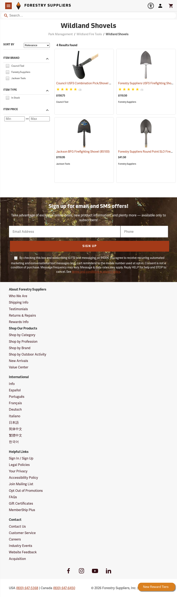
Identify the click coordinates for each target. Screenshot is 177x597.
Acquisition (17, 559)
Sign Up (89, 246)
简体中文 (15, 429)
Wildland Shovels (117, 34)
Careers (15, 539)
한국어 (14, 442)
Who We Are (18, 296)
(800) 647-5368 (27, 588)
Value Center (18, 367)
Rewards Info (19, 322)
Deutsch (15, 409)
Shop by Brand (19, 348)
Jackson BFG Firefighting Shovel (83, 151)
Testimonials (18, 309)
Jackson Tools (63, 164)
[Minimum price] (14, 118)
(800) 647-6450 (64, 588)
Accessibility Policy (23, 477)
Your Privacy (18, 471)
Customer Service (22, 533)
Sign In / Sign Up (21, 458)
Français (15, 403)
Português (16, 396)
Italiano (14, 416)
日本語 (14, 422)
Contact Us (17, 526)
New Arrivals (18, 361)
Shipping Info (18, 302)
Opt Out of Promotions (26, 490)
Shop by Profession (23, 341)
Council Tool (62, 102)
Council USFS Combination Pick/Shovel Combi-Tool (95, 83)
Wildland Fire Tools (89, 34)
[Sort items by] (37, 45)
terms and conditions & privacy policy (96, 272)
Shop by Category (22, 335)
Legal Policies (19, 465)
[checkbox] (7, 65)
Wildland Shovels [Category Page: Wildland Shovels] (88, 26)
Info (12, 384)
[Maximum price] (39, 118)
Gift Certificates (21, 503)
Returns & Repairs (22, 315)
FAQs (13, 497)
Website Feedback (23, 552)
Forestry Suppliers (127, 102)
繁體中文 (15, 435)
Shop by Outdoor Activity (27, 354)
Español (15, 390)
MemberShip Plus (22, 510)
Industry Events (20, 546)
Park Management (60, 34)
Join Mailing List (21, 484)
